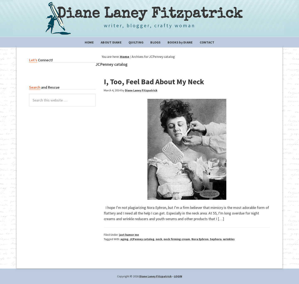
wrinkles (229, 239)
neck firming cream (177, 239)
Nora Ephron (199, 239)
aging (124, 239)
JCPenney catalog (142, 239)
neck (159, 239)
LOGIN (178, 276)
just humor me (129, 235)
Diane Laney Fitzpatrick (150, 14)
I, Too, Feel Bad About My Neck (154, 81)
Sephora (216, 239)
